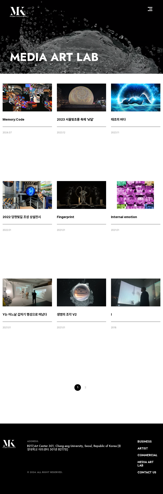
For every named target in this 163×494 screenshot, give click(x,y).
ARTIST (142, 448)
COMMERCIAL (147, 455)
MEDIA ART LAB (54, 57)
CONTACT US (146, 472)
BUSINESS (144, 441)
